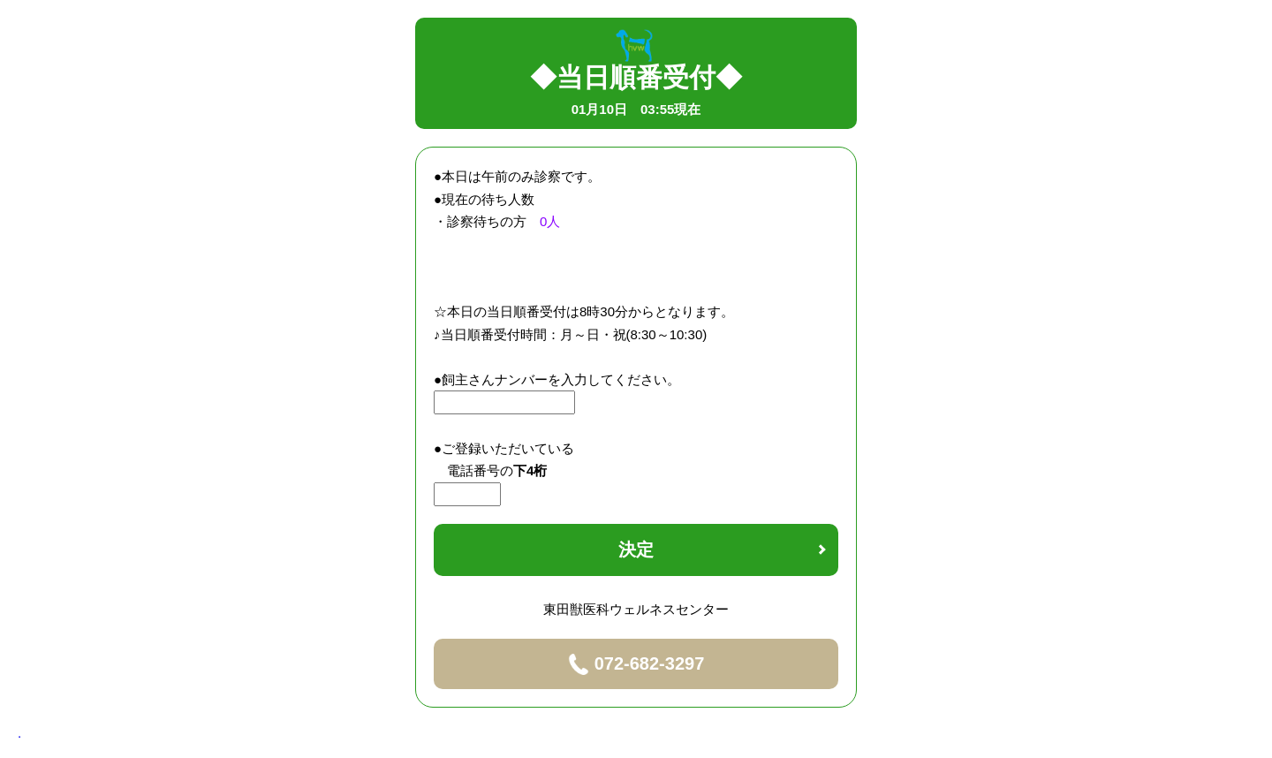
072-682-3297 (636, 665)
